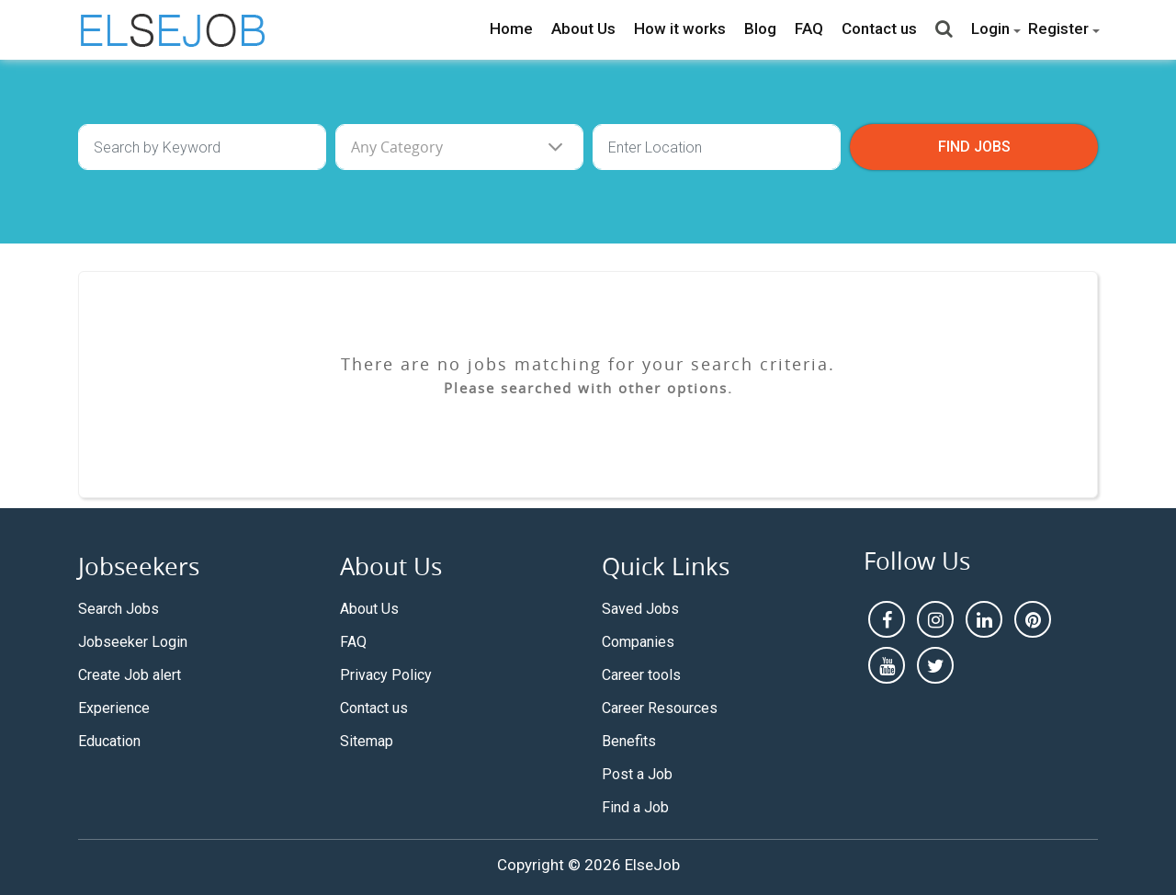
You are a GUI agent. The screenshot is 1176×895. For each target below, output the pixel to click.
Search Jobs (118, 608)
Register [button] (1058, 28)
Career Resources (660, 708)
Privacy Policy (386, 675)
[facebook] (886, 619)
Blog (760, 28)
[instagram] (935, 619)
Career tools (641, 675)
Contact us (879, 28)
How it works (680, 28)
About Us (583, 28)
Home (511, 28)
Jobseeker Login (132, 642)
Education (109, 741)
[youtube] (886, 665)
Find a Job (635, 807)
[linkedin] (984, 619)
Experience (114, 708)
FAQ (809, 28)
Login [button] (990, 28)
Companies (638, 642)
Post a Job (637, 774)
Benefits (629, 741)
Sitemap (366, 741)
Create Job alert (129, 675)
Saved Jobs (640, 608)
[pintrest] (1032, 619)
